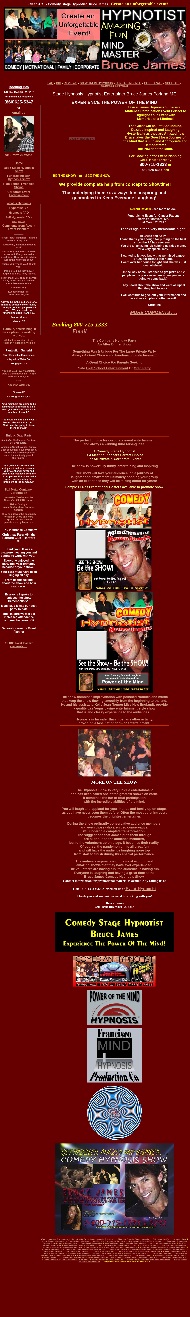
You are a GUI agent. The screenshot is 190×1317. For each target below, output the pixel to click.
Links (14, 222)
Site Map (21, 222)
